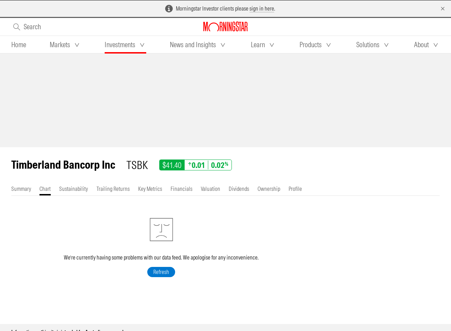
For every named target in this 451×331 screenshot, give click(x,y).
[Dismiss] (442, 8)
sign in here (261, 8)
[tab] (18, 45)
